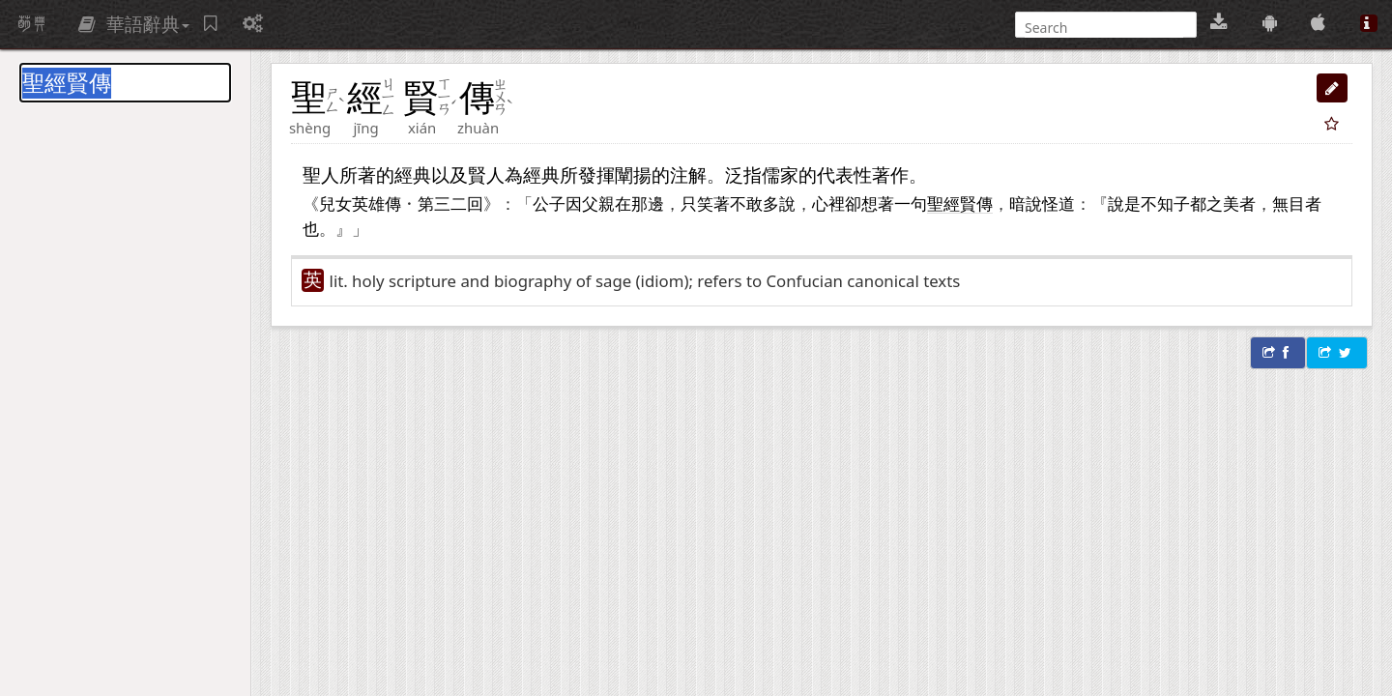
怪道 (1058, 203)
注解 (688, 174)
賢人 (486, 174)
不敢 (746, 203)
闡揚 (633, 174)
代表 (835, 174)
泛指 (743, 174)
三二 (450, 203)
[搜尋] (1104, 27)
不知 (1157, 203)
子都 (1190, 203)
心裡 (828, 203)
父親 (598, 203)
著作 (890, 174)
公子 (549, 203)
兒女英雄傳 (360, 203)
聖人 (321, 174)
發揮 (596, 174)
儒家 (780, 174)
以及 (449, 174)
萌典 (31, 24)
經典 (412, 174)
